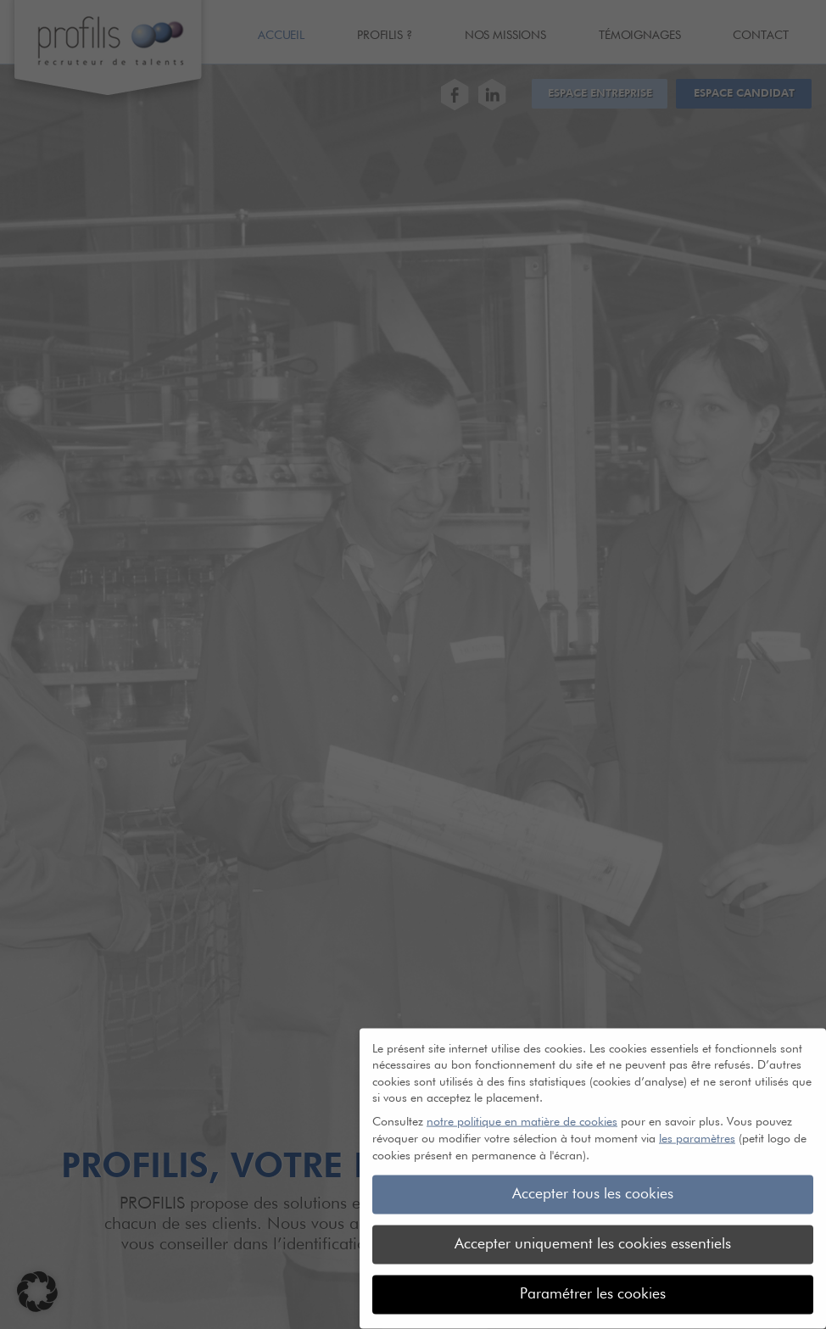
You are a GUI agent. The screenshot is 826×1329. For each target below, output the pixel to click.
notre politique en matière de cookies (522, 1112)
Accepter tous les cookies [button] (592, 1184)
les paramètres (697, 1129)
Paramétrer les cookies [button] (593, 1284)
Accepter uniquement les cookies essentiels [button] (593, 1234)
